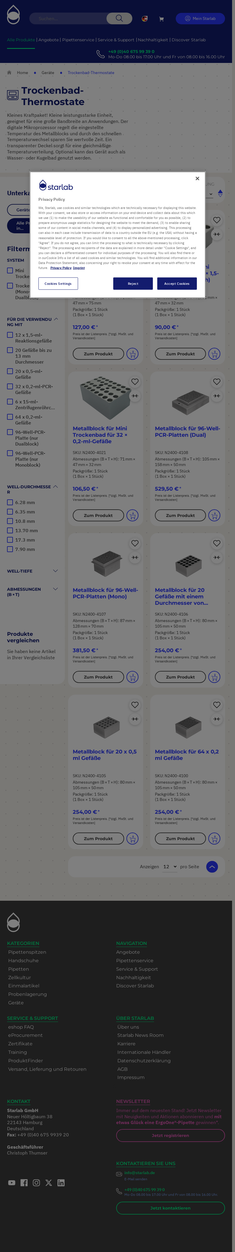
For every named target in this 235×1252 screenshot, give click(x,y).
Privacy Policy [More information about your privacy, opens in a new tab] (61, 268)
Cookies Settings (58, 283)
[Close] (197, 178)
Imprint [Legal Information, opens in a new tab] (79, 268)
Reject (133, 283)
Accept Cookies (177, 283)
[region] (118, 234)
